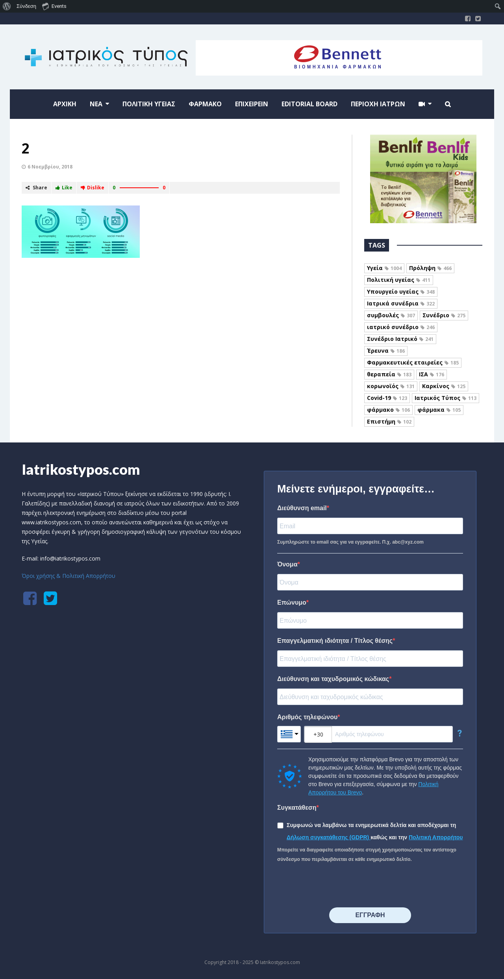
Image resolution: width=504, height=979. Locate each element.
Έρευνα (386, 350)
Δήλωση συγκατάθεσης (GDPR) (329, 837)
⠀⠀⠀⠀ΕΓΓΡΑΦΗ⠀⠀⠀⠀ (370, 915)
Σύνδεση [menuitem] (26, 6)
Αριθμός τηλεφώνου (307, 717)
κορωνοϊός (391, 386)
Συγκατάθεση (297, 807)
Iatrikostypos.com (81, 469)
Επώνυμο (291, 602)
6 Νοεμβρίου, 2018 (50, 166)
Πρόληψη (430, 268)
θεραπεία (389, 374)
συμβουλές (391, 315)
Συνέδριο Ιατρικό (400, 338)
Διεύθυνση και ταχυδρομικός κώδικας (333, 678)
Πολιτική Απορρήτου (436, 837)
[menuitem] (7, 6)
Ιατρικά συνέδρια (401, 303)
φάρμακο (388, 409)
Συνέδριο (443, 315)
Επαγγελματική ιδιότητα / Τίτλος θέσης (335, 640)
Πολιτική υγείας (398, 279)
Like (64, 187)
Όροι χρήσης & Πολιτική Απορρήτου (68, 575)
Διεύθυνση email (302, 508)
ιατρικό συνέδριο (401, 327)
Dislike (92, 187)
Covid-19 (387, 398)
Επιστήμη (389, 421)
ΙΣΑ (431, 374)
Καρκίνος (443, 386)
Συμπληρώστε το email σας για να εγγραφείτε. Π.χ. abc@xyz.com (350, 542)
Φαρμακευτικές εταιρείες (413, 362)
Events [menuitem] (54, 6)
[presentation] (337, 885)
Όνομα (287, 564)
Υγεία (384, 268)
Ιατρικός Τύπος (445, 398)
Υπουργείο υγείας (401, 291)
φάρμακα (439, 409)
